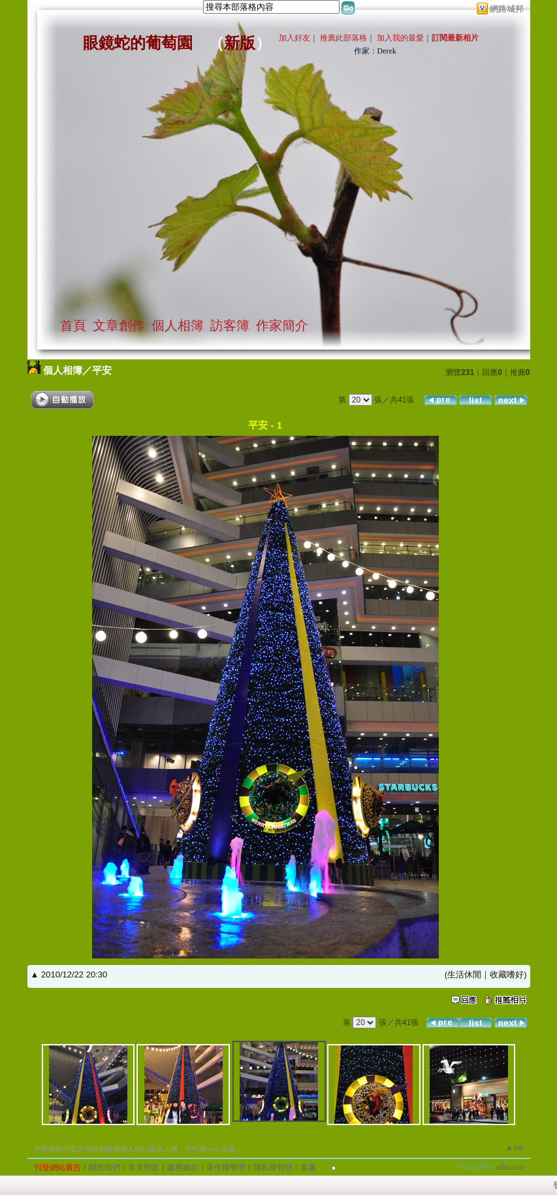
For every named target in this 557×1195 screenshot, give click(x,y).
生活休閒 (464, 974)
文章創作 (119, 325)
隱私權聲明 (273, 1167)
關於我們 (104, 1167)
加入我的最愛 (400, 37)
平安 (102, 370)
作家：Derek (375, 51)
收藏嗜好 (507, 974)
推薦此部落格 (343, 37)
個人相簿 (177, 325)
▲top (514, 1147)
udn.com (510, 1166)
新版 (239, 43)
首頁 (73, 325)
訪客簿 (229, 325)
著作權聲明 (226, 1167)
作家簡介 (282, 325)
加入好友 (294, 37)
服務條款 (183, 1167)
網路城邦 (507, 9)
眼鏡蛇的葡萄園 (138, 43)
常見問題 (143, 1167)
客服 (308, 1167)
